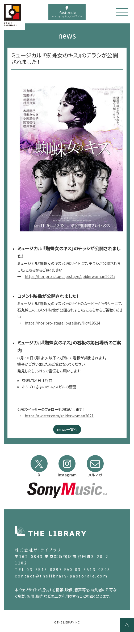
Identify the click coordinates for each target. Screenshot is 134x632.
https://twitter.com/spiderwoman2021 (59, 415)
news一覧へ (67, 429)
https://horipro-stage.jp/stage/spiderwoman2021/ (70, 276)
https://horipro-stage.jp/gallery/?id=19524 (62, 323)
